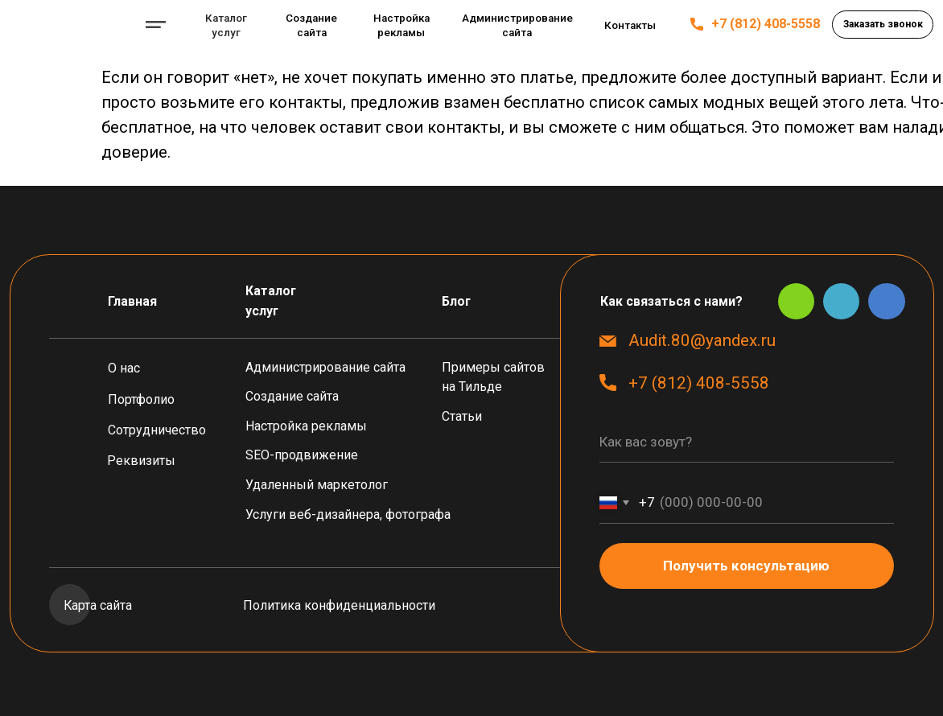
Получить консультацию (746, 566)
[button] (882, 24)
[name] (746, 442)
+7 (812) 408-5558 (765, 23)
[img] (69, 24)
